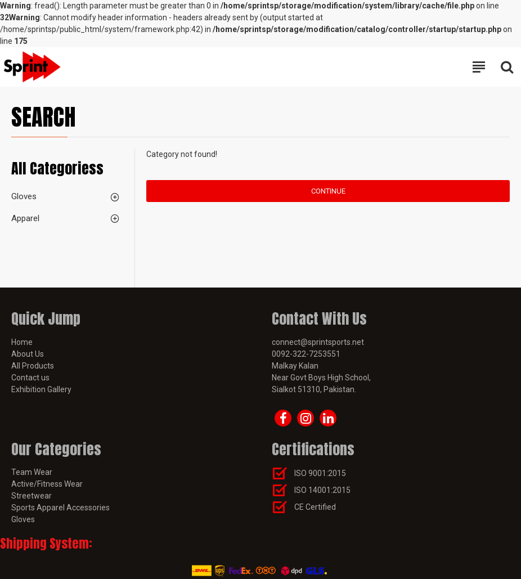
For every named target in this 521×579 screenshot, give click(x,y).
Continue (328, 191)
